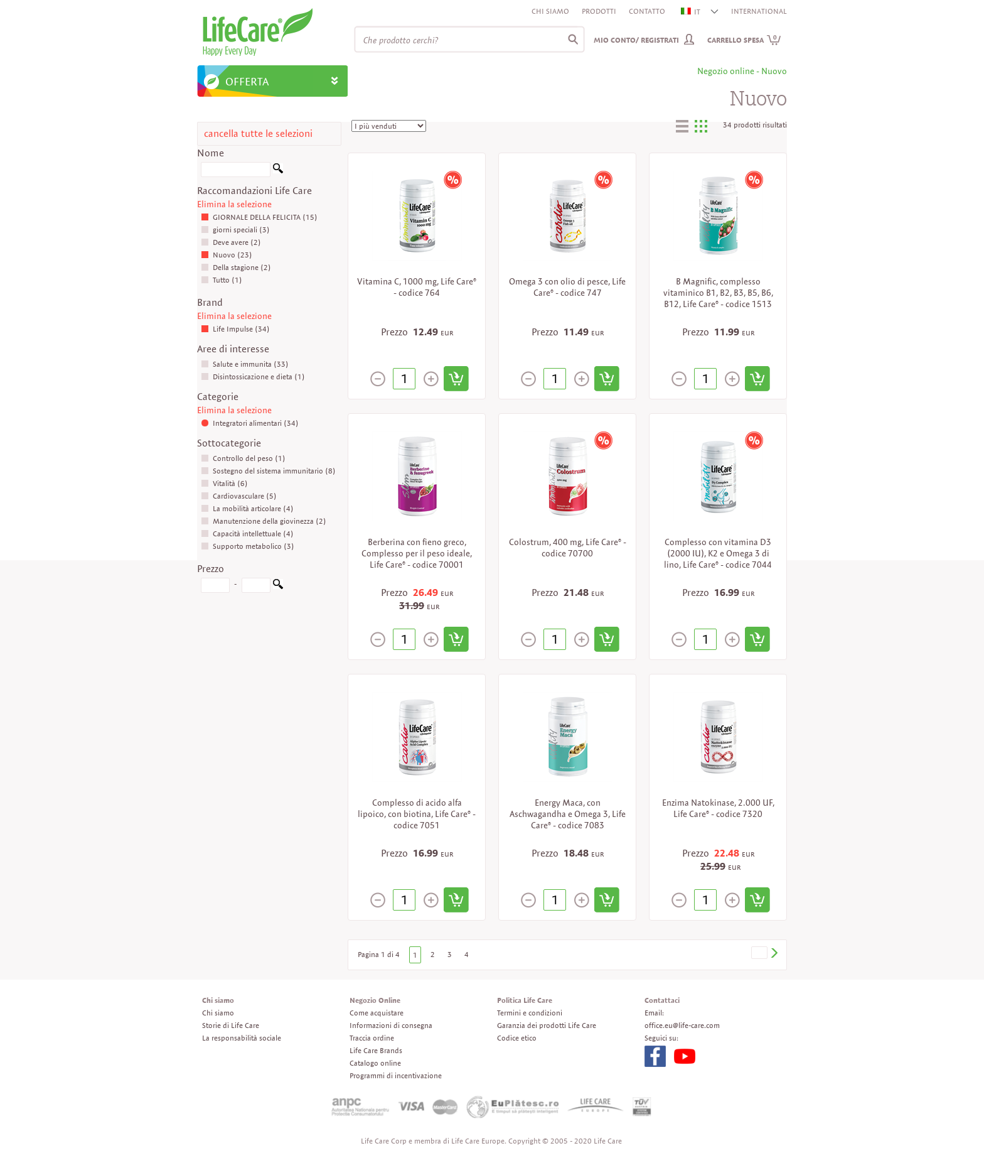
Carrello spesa (744, 40)
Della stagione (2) (236, 267)
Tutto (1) (221, 279)
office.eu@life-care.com (682, 1025)
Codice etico (517, 1037)
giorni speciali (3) (235, 229)
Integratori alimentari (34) (250, 423)
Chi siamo (550, 11)
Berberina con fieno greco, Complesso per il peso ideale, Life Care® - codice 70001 (416, 553)
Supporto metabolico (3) (247, 546)
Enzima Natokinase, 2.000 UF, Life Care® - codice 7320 (718, 808)
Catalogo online (375, 1063)
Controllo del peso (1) (243, 458)
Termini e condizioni (529, 1012)
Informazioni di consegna (391, 1025)
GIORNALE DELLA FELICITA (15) (259, 217)
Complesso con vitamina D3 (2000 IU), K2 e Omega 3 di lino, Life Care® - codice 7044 (718, 553)
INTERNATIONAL (759, 11)
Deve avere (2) (231, 242)
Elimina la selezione (234, 204)
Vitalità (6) (224, 483)
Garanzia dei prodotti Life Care (546, 1025)
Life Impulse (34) (235, 328)
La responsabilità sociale (241, 1037)
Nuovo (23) (226, 254)
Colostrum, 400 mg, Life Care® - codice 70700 (567, 547)
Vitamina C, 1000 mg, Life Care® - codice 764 (416, 287)
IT (691, 11)
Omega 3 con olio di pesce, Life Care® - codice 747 (567, 287)
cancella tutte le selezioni (258, 133)
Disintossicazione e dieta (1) (253, 376)
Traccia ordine (372, 1037)
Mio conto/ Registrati (636, 40)
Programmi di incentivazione (396, 1075)
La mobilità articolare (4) (247, 508)
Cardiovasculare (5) (239, 496)
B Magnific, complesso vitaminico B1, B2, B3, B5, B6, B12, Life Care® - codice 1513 (718, 293)
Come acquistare (377, 1012)
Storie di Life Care (230, 1025)
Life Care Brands (376, 1050)
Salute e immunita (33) (245, 364)
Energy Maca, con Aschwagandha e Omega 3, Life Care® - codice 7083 (568, 814)
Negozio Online (375, 1000)
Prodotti (599, 11)
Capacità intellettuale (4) (247, 533)
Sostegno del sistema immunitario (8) (268, 470)
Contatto (647, 11)
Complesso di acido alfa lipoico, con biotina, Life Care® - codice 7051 (417, 814)
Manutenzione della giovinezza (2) (263, 521)
